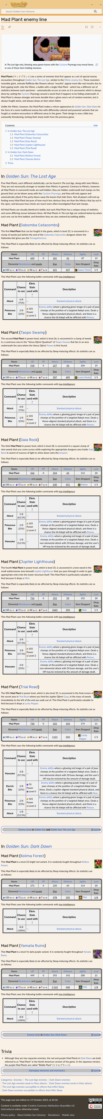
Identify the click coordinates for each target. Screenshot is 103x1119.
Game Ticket (84, 269)
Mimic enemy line (73, 80)
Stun (95, 793)
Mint (26, 578)
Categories (6, 1079)
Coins (68, 264)
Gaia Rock (28, 440)
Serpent (63, 452)
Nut (85, 897)
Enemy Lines (25, 829)
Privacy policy (8, 1115)
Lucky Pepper (31, 703)
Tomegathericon (38, 238)
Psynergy (55, 193)
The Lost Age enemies (36, 1079)
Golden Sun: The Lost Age (37, 80)
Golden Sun (40, 829)
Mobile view (68, 1115)
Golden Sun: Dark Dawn (86, 106)
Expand (96, 829)
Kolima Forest (32, 856)
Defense (68, 254)
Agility (82, 254)
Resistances (25, 264)
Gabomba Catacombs (39, 225)
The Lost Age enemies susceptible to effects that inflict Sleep (33, 1086)
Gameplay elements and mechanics (47, 1070)
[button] (96, 829)
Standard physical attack (69, 301)
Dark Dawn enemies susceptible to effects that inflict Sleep (32, 1090)
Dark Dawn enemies (59, 1079)
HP (32, 254)
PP (43, 254)
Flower (50, 345)
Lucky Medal (84, 377)
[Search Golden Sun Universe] (51, 11)
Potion (84, 484)
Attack (55, 254)
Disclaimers (54, 1115)
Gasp (66, 696)
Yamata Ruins (33, 945)
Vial (85, 987)
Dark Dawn (86, 1058)
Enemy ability (46, 306)
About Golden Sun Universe (31, 1115)
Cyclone (63, 64)
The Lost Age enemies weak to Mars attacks (24, 1083)
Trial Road (29, 687)
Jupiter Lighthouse (37, 561)
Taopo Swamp (33, 332)
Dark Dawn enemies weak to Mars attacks (70, 1083)
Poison (90, 317)
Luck (96, 254)
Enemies (18, 1079)
